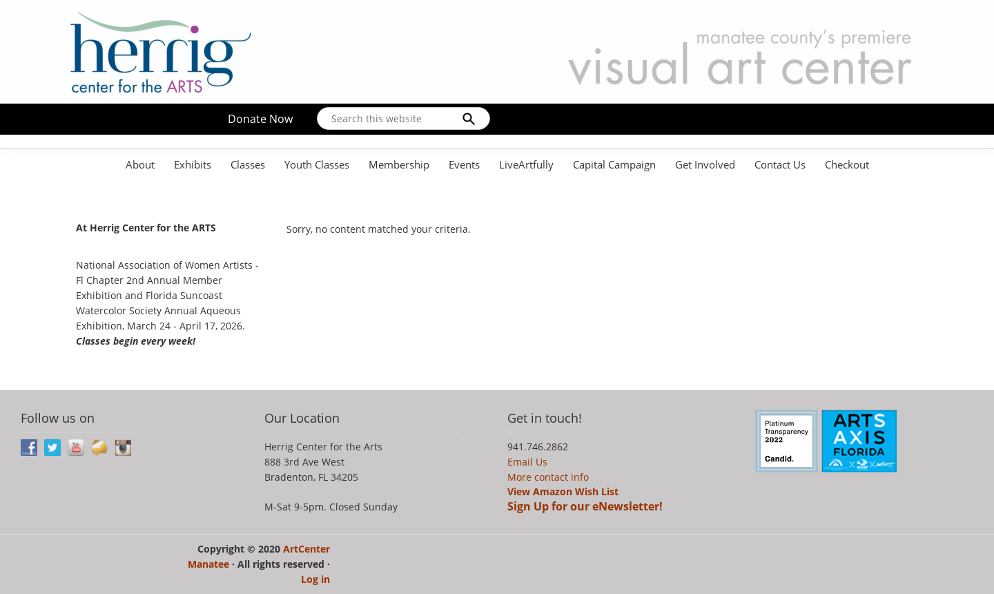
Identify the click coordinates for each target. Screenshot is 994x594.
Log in (315, 579)
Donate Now (260, 118)
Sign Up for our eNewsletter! (585, 506)
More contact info (548, 476)
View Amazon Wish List (562, 491)
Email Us (527, 461)
